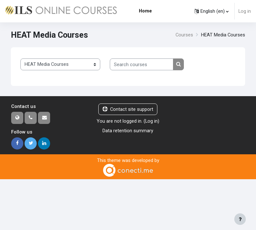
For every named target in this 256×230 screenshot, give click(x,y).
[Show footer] (240, 219)
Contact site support (127, 109)
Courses (184, 35)
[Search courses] (141, 64)
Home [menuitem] (145, 11)
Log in (244, 11)
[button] (211, 11)
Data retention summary (127, 131)
